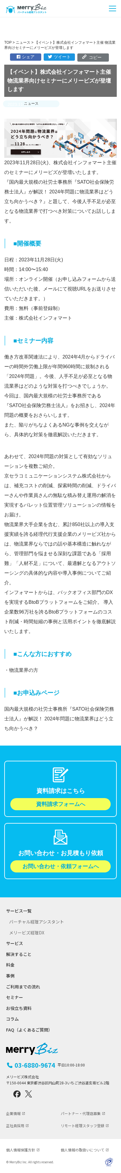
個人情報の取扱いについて (82, 1149)
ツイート (59, 56)
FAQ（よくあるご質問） (29, 1030)
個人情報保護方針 (20, 1149)
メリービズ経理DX (26, 933)
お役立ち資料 (19, 1008)
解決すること (19, 954)
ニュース (31, 103)
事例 (10, 976)
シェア (26, 56)
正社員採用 (15, 1125)
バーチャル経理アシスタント (36, 922)
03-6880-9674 (50, 1065)
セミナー (14, 997)
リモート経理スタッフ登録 (82, 1125)
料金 (10, 965)
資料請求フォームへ (60, 804)
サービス (14, 943)
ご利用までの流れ (23, 987)
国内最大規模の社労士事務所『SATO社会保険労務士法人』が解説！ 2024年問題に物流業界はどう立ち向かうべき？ (59, 718)
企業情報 (13, 1113)
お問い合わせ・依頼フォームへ (60, 866)
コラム (12, 1019)
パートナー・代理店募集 (81, 1113)
